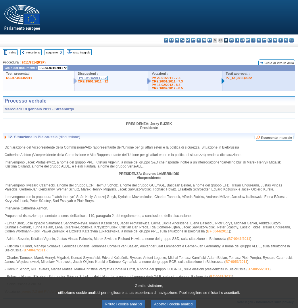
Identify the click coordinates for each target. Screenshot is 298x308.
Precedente (33, 52)
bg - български (166, 40)
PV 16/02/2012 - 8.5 (166, 84)
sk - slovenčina (275, 40)
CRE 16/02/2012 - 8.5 (167, 88)
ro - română (270, 40)
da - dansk (182, 40)
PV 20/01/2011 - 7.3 (166, 78)
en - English (204, 40)
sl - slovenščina (280, 40)
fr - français (209, 40)
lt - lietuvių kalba (237, 40)
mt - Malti (248, 40)
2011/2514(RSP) (33, 62)
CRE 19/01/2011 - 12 (93, 81)
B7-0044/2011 (218, 231)
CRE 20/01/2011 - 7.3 (167, 81)
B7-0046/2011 (239, 239)
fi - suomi (286, 40)
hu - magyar (242, 40)
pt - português (264, 40)
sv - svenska (291, 40)
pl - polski (259, 40)
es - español (171, 40)
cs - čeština (177, 40)
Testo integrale (81, 52)
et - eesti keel (193, 40)
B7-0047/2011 (34, 250)
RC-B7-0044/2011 (19, 78)
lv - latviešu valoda (231, 40)
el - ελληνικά (199, 40)
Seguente (52, 52)
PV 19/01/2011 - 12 (93, 78)
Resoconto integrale (276, 137)
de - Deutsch (188, 40)
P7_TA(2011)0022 (239, 78)
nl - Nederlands (253, 40)
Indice (12, 52)
